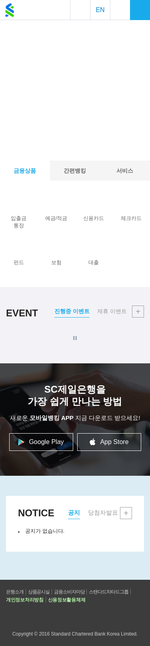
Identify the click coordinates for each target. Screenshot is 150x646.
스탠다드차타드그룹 (108, 592)
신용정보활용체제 (67, 600)
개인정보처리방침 (25, 600)
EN (100, 9)
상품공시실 (39, 592)
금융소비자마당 (69, 592)
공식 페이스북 (76, 616)
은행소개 (15, 592)
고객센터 (41, 616)
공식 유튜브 (58, 616)
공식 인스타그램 (94, 616)
